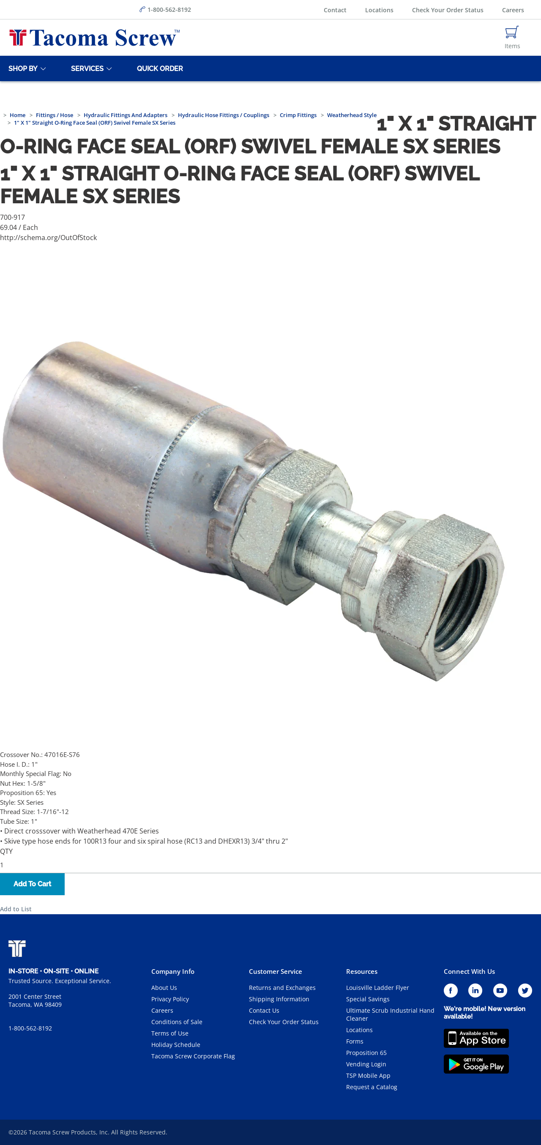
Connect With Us (469, 971)
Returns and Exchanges (282, 988)
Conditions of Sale (176, 1022)
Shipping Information (279, 999)
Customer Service (275, 971)
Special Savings (368, 999)
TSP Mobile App (368, 1075)
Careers (513, 10)
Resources (361, 971)
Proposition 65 (366, 1053)
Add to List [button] (16, 909)
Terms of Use (170, 1033)
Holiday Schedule (175, 1045)
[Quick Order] (158, 68)
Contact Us (264, 1010)
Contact (335, 10)
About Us (164, 988)
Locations (379, 10)
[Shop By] (21, 68)
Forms (354, 1041)
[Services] (86, 68)
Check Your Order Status (448, 10)
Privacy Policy (170, 999)
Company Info (172, 971)
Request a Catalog (371, 1087)
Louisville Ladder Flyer (377, 988)
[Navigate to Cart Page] (512, 38)
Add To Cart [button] (32, 884)
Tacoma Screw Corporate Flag (193, 1056)
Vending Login (366, 1064)
